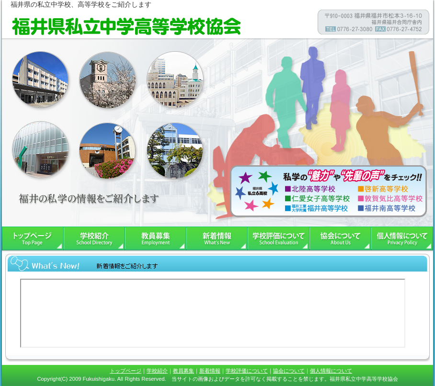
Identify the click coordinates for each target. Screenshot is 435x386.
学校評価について (247, 371)
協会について (289, 371)
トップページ (125, 371)
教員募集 (183, 371)
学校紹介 (157, 371)
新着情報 (209, 371)
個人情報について (331, 371)
